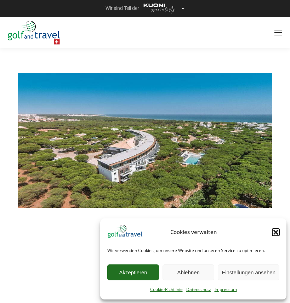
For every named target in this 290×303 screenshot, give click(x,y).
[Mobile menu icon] (278, 32)
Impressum (226, 289)
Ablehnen (188, 272)
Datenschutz (198, 289)
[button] (275, 232)
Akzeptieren (133, 272)
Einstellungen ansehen (248, 272)
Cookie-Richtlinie (166, 289)
